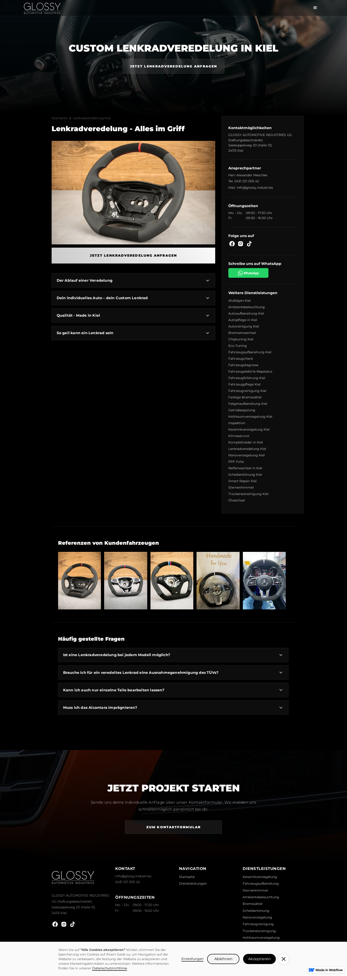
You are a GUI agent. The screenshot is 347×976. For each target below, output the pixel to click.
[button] (284, 959)
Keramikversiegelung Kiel (249, 429)
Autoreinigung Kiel (243, 326)
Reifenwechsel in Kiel (245, 468)
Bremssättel (252, 904)
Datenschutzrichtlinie (109, 968)
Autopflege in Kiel (242, 320)
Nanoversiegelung (257, 917)
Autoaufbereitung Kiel (246, 313)
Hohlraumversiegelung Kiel (250, 416)
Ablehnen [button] (223, 959)
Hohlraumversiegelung (261, 937)
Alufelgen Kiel (239, 300)
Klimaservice (238, 436)
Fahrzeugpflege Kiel (244, 384)
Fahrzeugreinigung (258, 924)
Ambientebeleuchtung (246, 307)
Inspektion (236, 423)
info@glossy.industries (255, 187)
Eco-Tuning (237, 346)
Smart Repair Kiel (242, 481)
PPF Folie (236, 462)
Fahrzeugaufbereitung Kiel (249, 352)
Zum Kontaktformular (173, 827)
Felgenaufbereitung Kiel (247, 404)
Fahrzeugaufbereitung (261, 883)
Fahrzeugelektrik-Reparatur (250, 371)
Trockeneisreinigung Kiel (248, 494)
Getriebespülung (241, 410)
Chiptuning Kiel (240, 339)
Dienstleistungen (193, 883)
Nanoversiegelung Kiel (246, 455)
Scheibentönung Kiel (245, 474)
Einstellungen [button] (192, 959)
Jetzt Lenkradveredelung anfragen (173, 66)
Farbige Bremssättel (245, 397)
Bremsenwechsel (242, 333)
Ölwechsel (236, 500)
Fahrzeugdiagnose (243, 365)
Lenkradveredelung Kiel (92, 118)
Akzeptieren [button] (259, 959)
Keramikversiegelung (260, 877)
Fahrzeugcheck (240, 358)
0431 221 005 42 (246, 181)
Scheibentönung (256, 911)
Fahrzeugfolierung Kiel (246, 378)
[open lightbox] (79, 580)
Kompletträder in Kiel (245, 442)
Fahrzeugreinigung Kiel (247, 391)
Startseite (59, 118)
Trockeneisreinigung (259, 931)
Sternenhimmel (241, 487)
